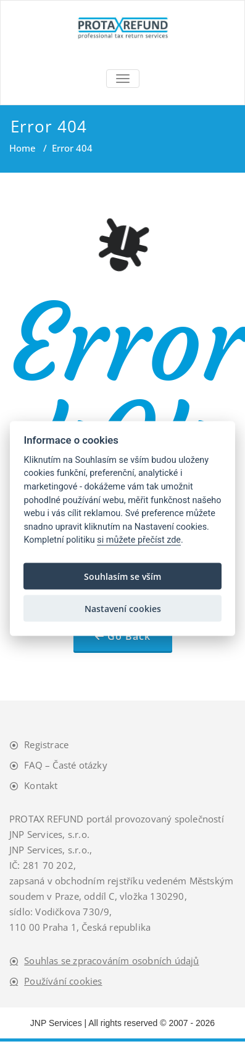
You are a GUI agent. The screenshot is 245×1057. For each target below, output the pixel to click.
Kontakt (40, 785)
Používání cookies (63, 981)
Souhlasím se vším (122, 576)
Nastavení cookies (123, 608)
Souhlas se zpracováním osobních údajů (111, 960)
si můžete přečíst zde (139, 540)
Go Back (129, 636)
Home (22, 148)
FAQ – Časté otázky (65, 765)
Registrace (46, 744)
